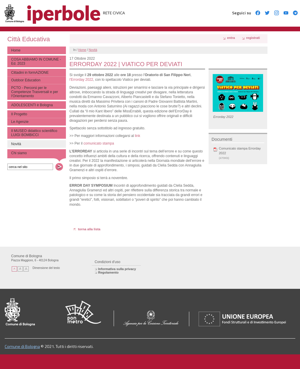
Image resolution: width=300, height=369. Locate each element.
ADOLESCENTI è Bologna (32, 105)
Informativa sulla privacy (117, 269)
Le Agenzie (19, 122)
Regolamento (108, 272)
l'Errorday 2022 (81, 80)
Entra (231, 38)
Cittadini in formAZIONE (30, 73)
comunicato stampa (98, 143)
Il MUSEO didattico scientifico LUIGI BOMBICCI (34, 133)
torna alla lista (89, 229)
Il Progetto (19, 114)
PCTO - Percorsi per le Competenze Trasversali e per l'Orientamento (34, 92)
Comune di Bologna (22, 346)
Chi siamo (19, 153)
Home (16, 50)
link (137, 136)
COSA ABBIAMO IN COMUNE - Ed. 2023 (36, 61)
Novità (93, 50)
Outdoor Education (25, 80)
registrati (253, 38)
